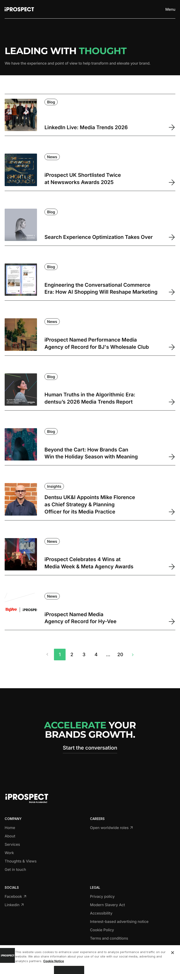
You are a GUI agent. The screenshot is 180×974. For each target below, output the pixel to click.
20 (120, 654)
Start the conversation (90, 748)
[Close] (172, 961)
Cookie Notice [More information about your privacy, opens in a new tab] (53, 969)
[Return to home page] (19, 9)
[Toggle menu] (170, 9)
